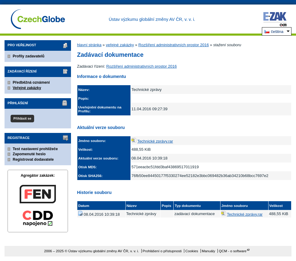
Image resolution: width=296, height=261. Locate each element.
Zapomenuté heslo (29, 154)
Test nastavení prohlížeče (35, 149)
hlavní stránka (89, 45)
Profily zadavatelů (28, 56)
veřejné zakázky (120, 45)
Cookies (191, 251)
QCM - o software (233, 251)
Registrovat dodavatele (33, 159)
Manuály (208, 251)
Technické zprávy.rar (155, 141)
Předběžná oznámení (31, 82)
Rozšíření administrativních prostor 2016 (173, 45)
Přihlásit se (22, 118)
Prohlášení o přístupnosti (162, 251)
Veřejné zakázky (27, 88)
